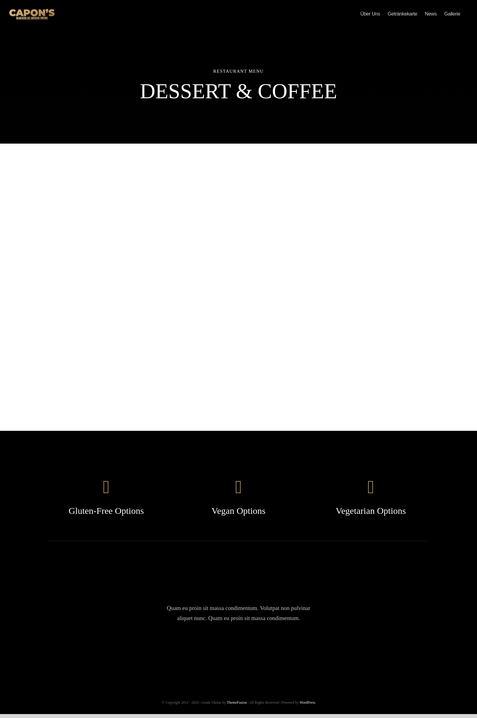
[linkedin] (273, 646)
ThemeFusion (237, 702)
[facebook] (204, 646)
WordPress (307, 702)
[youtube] (256, 646)
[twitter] (221, 646)
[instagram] (238, 646)
